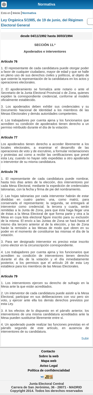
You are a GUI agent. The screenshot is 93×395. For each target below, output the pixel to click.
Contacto (48, 351)
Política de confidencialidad (49, 370)
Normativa (46, 4)
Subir (85, 338)
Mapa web (48, 361)
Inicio (16, 13)
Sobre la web (49, 356)
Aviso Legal (48, 365)
